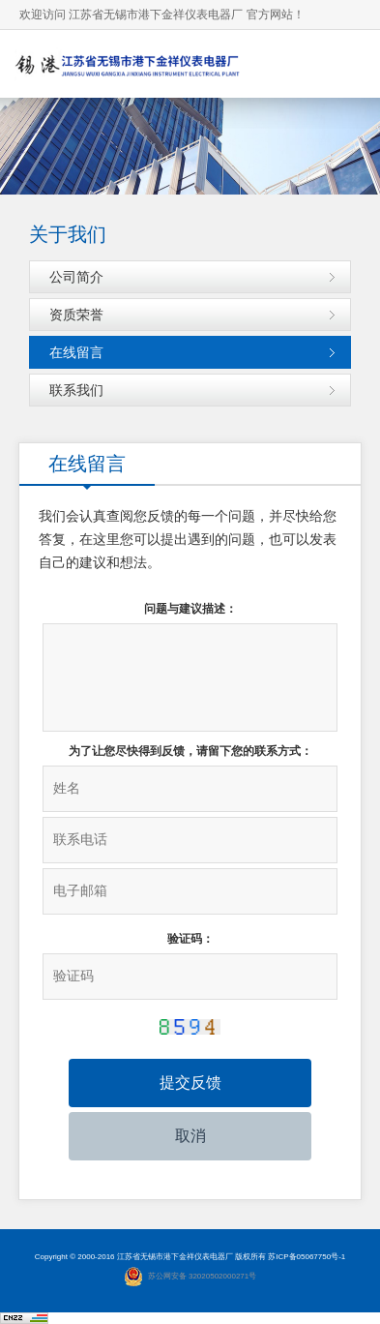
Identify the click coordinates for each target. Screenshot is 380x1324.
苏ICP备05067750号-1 (306, 1256)
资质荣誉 (76, 314)
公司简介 (76, 277)
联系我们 (76, 390)
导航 (346, 63)
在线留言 (76, 352)
